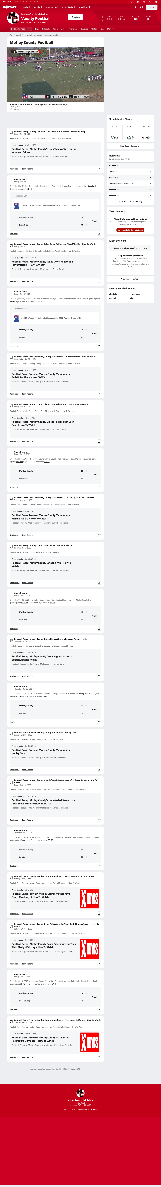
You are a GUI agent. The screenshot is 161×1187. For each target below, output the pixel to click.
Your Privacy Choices (117, 1151)
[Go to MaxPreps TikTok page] (62, 1141)
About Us (25, 1151)
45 (82, 612)
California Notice (96, 1151)
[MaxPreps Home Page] (11, 35)
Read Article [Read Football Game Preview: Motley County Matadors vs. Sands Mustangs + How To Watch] (14, 913)
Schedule (46, 29)
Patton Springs (135, 294)
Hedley (81, 693)
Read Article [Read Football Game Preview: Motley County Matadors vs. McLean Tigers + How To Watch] (14, 535)
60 (82, 849)
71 (82, 329)
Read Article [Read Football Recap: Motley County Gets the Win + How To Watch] (14, 582)
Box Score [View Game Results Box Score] (14, 233)
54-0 (54, 984)
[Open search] (135, 7)
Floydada (113, 294)
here (145, 248)
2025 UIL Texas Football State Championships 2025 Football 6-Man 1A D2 (48, 205)
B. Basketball (52, 7)
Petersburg (25, 984)
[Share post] (99, 169)
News (102, 29)
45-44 (52, 603)
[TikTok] (131, 2)
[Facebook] (155, 2)
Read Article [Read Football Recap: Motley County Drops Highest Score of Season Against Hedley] (14, 676)
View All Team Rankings (130, 201)
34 (82, 217)
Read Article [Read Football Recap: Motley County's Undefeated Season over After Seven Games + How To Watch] (14, 820)
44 (82, 619)
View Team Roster (130, 278)
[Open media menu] (141, 7)
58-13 (47, 461)
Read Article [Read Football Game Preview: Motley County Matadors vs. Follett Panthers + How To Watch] (14, 394)
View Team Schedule (130, 145)
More (110, 29)
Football (26, 7)
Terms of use (80, 1151)
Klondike (91, 186)
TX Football (28, 35)
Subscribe (50, 1151)
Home (36, 29)
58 (82, 471)
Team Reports (17, 145)
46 (82, 225)
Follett (12, 301)
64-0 (46, 696)
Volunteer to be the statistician (130, 230)
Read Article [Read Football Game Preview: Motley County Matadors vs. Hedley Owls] (14, 769)
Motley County (22, 217)
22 (82, 337)
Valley (131, 298)
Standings (73, 29)
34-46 (29, 189)
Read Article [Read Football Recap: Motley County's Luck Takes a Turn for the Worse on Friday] (14, 168)
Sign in (151, 7)
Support (134, 1151)
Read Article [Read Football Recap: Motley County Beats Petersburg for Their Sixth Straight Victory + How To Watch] (14, 963)
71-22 (39, 301)
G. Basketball (68, 7)
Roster (55, 29)
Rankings (84, 29)
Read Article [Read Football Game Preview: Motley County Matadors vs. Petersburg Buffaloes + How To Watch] (14, 1057)
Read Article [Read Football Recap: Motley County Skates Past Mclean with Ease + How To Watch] (14, 441)
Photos (94, 29)
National (112, 165)
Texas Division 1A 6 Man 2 (120, 183)
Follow (76, 17)
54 (82, 993)
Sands (23, 840)
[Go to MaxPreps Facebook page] (99, 1141)
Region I (112, 177)
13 (82, 478)
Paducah (24, 603)
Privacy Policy (64, 1151)
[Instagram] (143, 2)
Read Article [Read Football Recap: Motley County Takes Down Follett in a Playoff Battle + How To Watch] (14, 281)
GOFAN (18, 2)
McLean (19, 461)
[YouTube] (137, 2)
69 (82, 857)
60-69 (50, 840)
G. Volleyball (84, 7)
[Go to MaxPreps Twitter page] (90, 1141)
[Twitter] (149, 2)
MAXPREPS (8, 2)
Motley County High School (80, 1095)
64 (82, 705)
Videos (63, 29)
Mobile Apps (38, 1151)
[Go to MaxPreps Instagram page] (80, 1141)
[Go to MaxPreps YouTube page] (71, 1141)
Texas (111, 171)
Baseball (37, 7)
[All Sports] (96, 7)
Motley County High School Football (46, 35)
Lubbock (112, 189)
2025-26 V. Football (20, 29)
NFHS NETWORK (30, 2)
